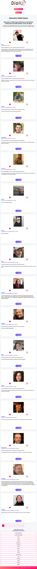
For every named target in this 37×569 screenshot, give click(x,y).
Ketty (2, 354)
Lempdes (18, 544)
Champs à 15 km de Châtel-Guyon (7, 324)
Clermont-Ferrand (18, 533)
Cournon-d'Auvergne (18, 534)
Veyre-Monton (18, 554)
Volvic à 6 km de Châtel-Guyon (7, 200)
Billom (18, 548)
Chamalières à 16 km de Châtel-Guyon (8, 448)
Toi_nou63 (3, 168)
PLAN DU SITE (29, 567)
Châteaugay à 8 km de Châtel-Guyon (8, 262)
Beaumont (18, 542)
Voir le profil (18, 55)
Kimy (2, 44)
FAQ (22, 567)
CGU (24, 567)
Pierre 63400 (3, 447)
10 (23, 525)
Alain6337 (3, 416)
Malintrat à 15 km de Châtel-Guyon (7, 355)
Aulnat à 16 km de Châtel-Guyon (7, 386)
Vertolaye (18, 558)
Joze (18, 556)
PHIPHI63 (3, 323)
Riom (18, 536)
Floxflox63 (3, 478)
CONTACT (34, 567)
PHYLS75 (3, 509)
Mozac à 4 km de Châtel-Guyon (7, 76)
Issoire (18, 538)
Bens (2, 261)
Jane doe (3, 292)
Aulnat (18, 552)
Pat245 (2, 199)
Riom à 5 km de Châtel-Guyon (6, 107)
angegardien (3, 137)
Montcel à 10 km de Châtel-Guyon (7, 293)
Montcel (18, 562)
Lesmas (2, 106)
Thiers (18, 540)
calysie (2, 385)
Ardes (18, 560)
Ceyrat (18, 546)
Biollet (18, 564)
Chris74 (2, 75)
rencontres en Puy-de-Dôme (19, 530)
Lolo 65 (2, 230)
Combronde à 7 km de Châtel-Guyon (8, 231)
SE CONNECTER (18, 12)
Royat (18, 550)
